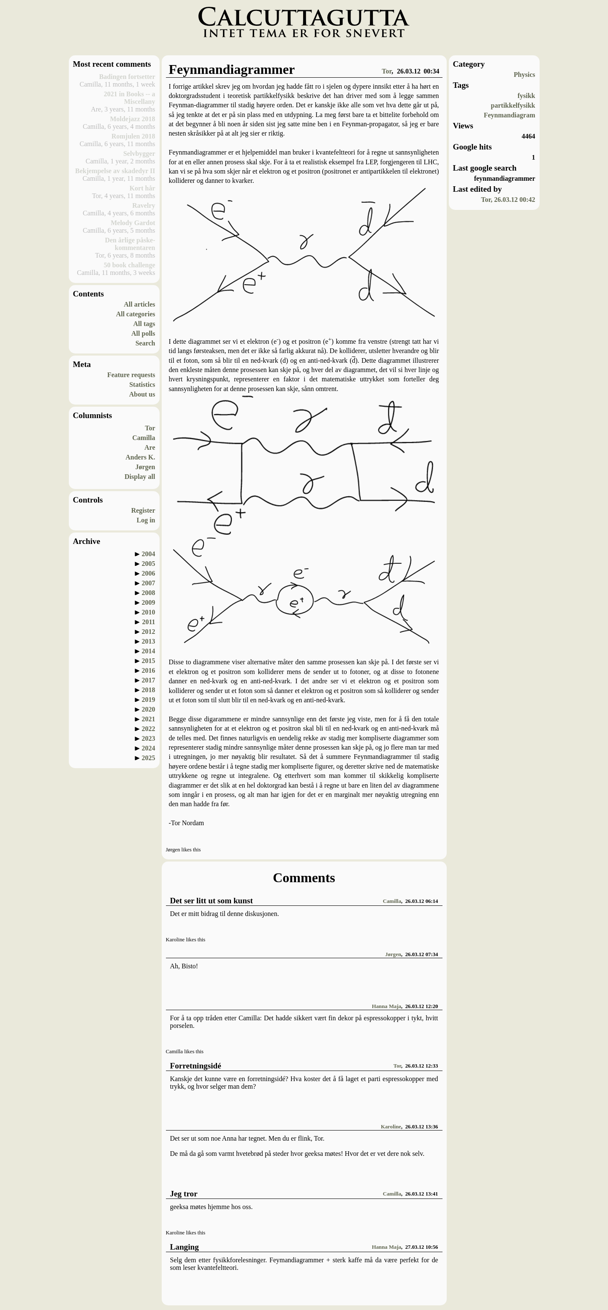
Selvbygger (139, 153)
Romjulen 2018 (133, 136)
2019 (148, 699)
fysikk (526, 95)
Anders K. (140, 457)
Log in (145, 520)
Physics (524, 74)
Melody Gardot (133, 222)
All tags (144, 323)
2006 (148, 573)
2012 (148, 631)
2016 (148, 670)
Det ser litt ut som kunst (211, 900)
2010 (148, 612)
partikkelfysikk (513, 105)
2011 (148, 621)
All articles (139, 304)
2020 (148, 709)
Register (143, 510)
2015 (148, 660)
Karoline (391, 1127)
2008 (148, 592)
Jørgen (145, 466)
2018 (148, 689)
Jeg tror (184, 1193)
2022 (148, 728)
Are (149, 447)
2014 (148, 651)
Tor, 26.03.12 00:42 (508, 199)
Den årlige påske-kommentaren (130, 243)
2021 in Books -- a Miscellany (129, 97)
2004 (148, 553)
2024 (148, 748)
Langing (184, 1246)
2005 (148, 563)
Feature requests (131, 374)
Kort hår (142, 188)
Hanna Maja (386, 1006)
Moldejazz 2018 (132, 118)
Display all (140, 476)
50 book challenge (129, 265)
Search (145, 343)
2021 (148, 719)
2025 (148, 757)
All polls (143, 333)
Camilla (143, 437)
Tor (150, 428)
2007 (148, 583)
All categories (135, 314)
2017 (148, 680)
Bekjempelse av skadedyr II (115, 170)
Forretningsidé (195, 1065)
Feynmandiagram (509, 115)
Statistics (142, 384)
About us (142, 394)
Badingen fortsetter (127, 76)
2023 (148, 738)
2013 (148, 641)
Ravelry (143, 205)
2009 (148, 602)
